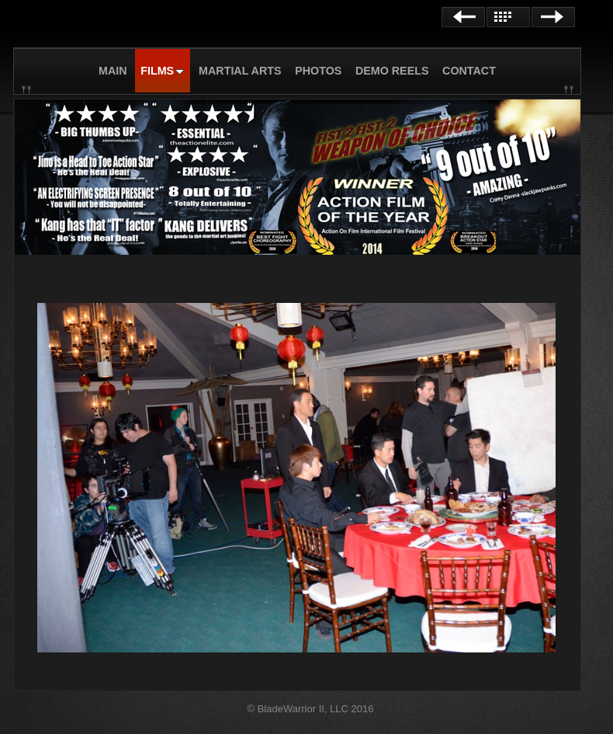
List (508, 17)
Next (553, 17)
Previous (463, 17)
